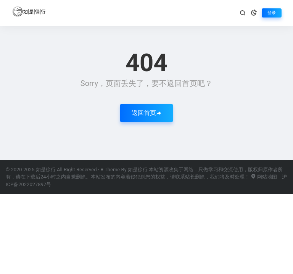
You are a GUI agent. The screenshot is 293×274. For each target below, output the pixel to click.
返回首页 (146, 112)
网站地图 (264, 177)
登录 (271, 12)
